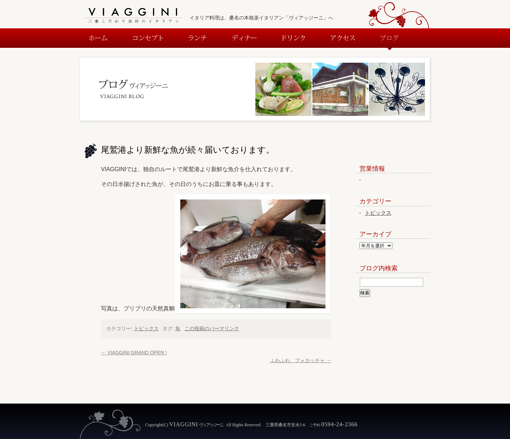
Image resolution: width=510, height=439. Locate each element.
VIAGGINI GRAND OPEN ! (134, 352)
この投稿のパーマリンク (212, 328)
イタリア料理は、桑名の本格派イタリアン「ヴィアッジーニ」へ (261, 18)
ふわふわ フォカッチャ (300, 360)
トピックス (146, 328)
